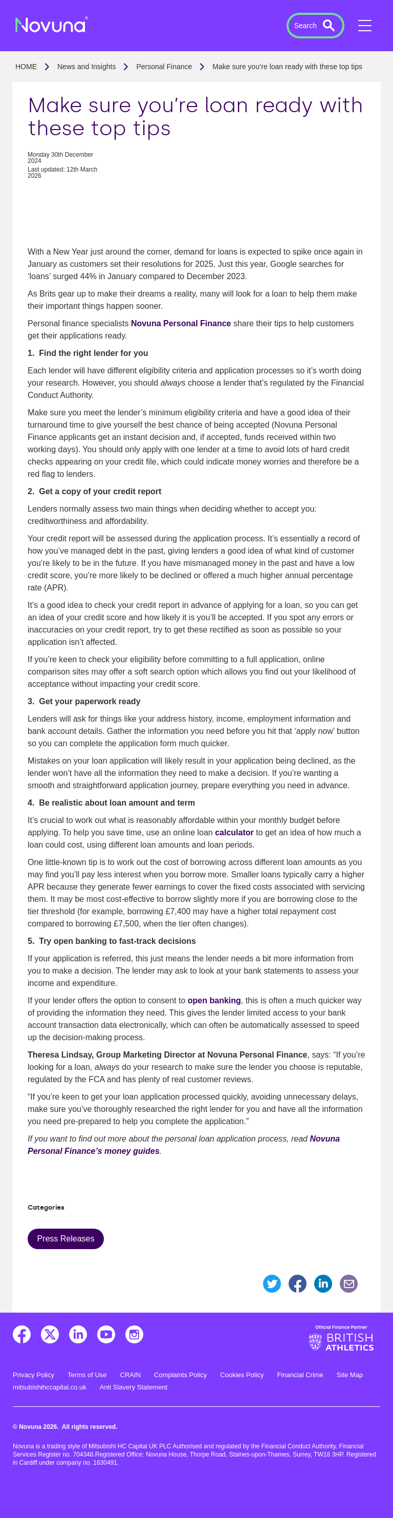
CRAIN (130, 1375)
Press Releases (65, 1238)
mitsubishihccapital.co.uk (49, 1387)
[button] (315, 25)
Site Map (350, 1375)
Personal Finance (164, 66)
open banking (214, 1000)
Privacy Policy (33, 1375)
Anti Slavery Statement (133, 1387)
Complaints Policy (180, 1375)
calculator (234, 832)
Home (26, 66)
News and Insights (86, 66)
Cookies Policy (242, 1375)
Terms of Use (87, 1375)
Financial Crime (300, 1375)
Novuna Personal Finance (181, 323)
